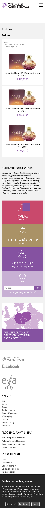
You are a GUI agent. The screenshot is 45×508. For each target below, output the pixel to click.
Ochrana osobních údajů (10, 469)
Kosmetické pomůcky (9, 413)
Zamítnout (24, 504)
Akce (3, 401)
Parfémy (5, 419)
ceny (22, 44)
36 (16, 47)
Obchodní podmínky (9, 465)
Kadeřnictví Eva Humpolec (9, 382)
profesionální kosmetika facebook (10, 366)
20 (11, 47)
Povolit (36, 504)
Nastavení (10, 504)
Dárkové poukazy (8, 422)
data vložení (16, 44)
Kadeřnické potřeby (8, 410)
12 (14, 47)
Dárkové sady (6, 425)
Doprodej (5, 407)
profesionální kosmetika (17, 359)
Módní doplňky (7, 416)
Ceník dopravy (7, 462)
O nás (4, 459)
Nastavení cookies (8, 472)
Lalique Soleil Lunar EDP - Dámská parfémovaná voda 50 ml (22, 103)
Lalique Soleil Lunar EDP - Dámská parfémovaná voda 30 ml (22, 67)
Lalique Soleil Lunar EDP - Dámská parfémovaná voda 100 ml (22, 139)
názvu (10, 44)
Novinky (4, 404)
